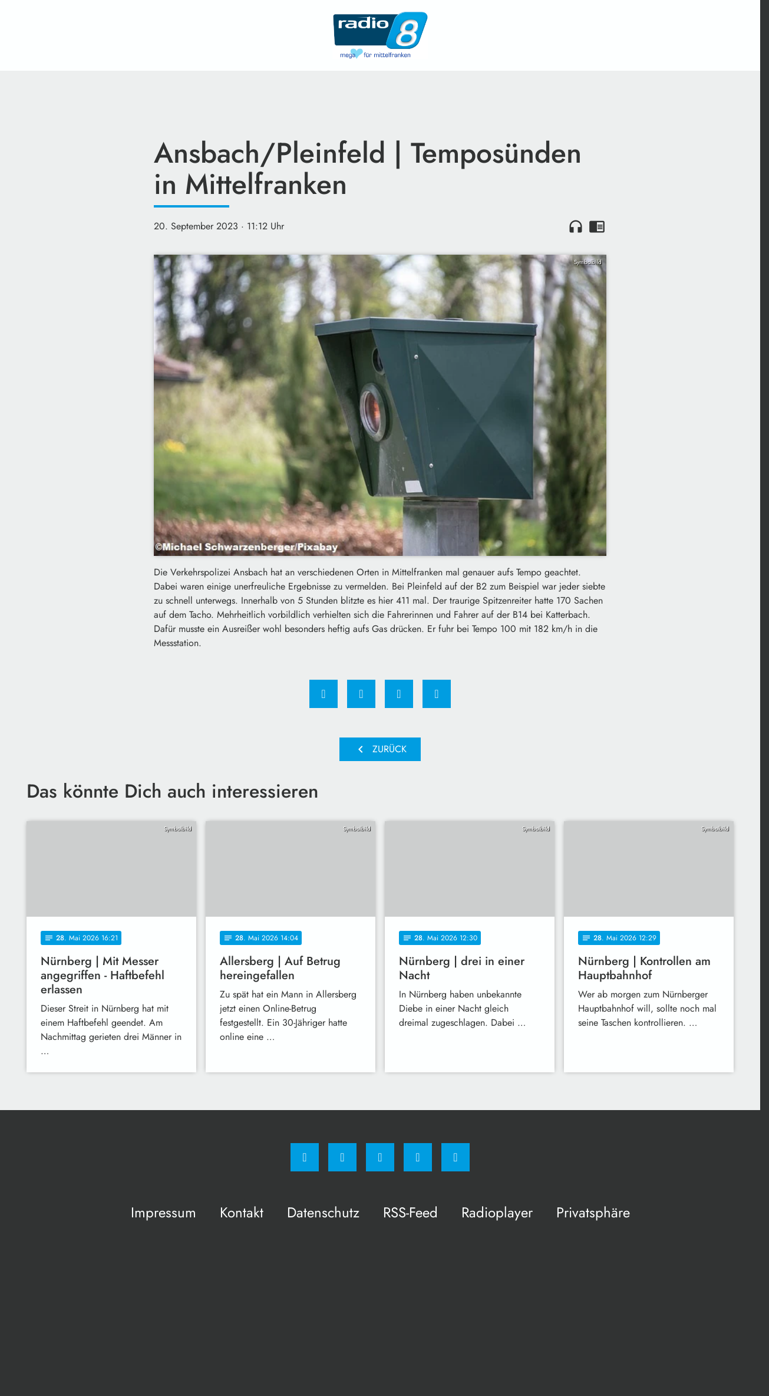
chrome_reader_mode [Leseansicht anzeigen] (597, 226)
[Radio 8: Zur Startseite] (380, 35)
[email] (455, 1157)
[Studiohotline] (418, 1157)
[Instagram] (342, 1157)
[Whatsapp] (380, 1157)
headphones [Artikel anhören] (575, 226)
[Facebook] (305, 1157)
